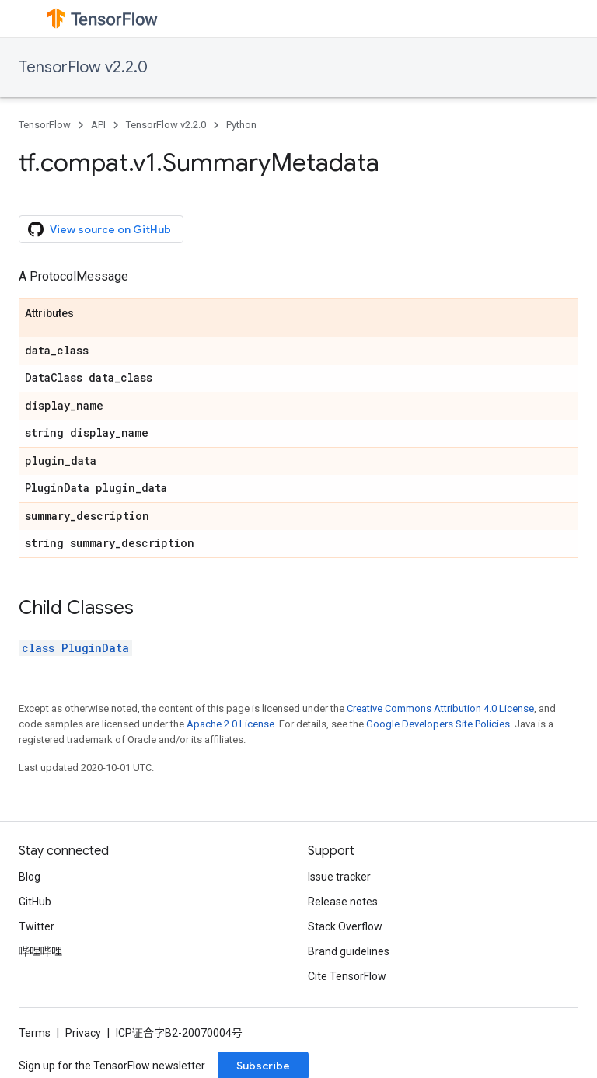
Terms (35, 1033)
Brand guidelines (348, 951)
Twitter (36, 926)
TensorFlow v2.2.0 (83, 67)
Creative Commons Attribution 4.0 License (440, 708)
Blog (29, 876)
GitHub (35, 901)
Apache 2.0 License (230, 724)
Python (241, 125)
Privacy (83, 1033)
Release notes (343, 901)
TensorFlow (45, 125)
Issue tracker (339, 876)
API (98, 125)
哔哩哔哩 (40, 951)
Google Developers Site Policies (438, 724)
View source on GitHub (99, 229)
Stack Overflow (345, 926)
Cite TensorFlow (347, 976)
